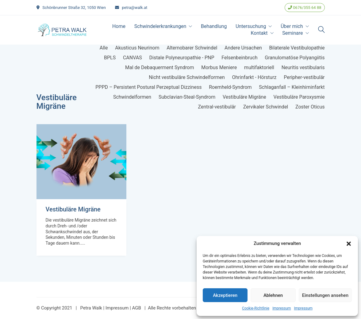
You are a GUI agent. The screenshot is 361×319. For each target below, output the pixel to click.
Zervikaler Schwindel (265, 107)
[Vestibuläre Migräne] (81, 161)
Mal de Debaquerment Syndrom (159, 67)
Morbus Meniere (219, 67)
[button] (349, 244)
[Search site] (321, 30)
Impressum (281, 308)
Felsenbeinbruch (239, 58)
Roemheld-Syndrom (230, 87)
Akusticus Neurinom (137, 48)
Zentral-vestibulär (217, 107)
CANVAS (132, 58)
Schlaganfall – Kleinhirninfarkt (292, 87)
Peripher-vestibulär (304, 77)
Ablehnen (273, 295)
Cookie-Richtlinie (255, 308)
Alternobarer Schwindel (192, 48)
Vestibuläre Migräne (244, 97)
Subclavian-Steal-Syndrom (187, 97)
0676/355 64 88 (304, 7)
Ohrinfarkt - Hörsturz (254, 77)
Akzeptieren (225, 295)
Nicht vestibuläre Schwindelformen (187, 77)
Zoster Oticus (310, 107)
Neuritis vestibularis (303, 67)
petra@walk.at (135, 7)
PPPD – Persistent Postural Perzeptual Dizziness (148, 87)
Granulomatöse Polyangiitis (295, 58)
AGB (136, 308)
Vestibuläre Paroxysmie (299, 97)
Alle (104, 48)
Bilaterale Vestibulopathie (297, 48)
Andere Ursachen (243, 48)
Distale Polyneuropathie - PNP (181, 58)
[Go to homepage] (62, 30)
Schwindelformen (132, 97)
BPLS (110, 58)
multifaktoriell (259, 67)
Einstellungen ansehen (325, 295)
